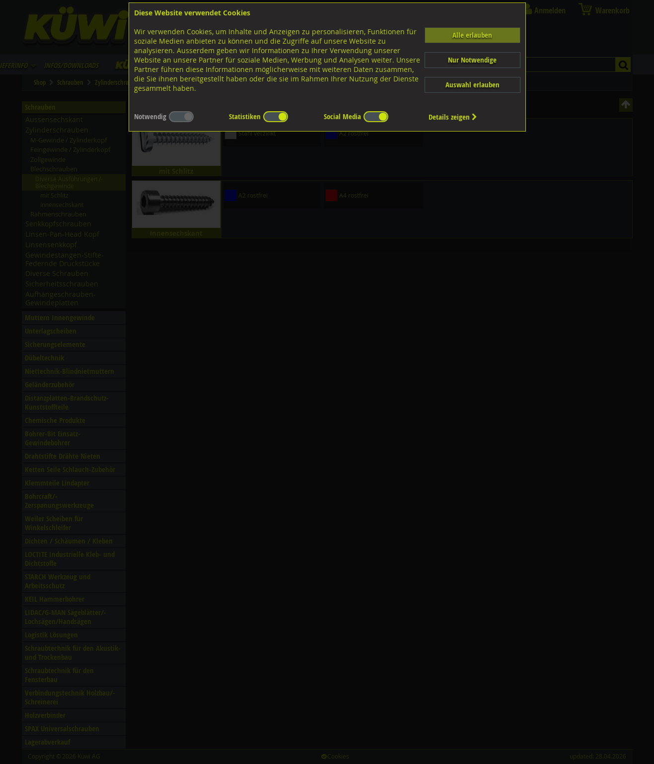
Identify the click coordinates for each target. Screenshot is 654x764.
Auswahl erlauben (472, 84)
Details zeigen (453, 117)
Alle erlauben (472, 35)
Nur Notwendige (472, 60)
